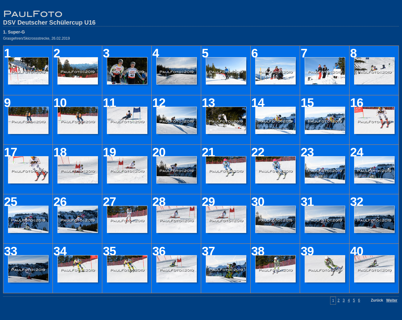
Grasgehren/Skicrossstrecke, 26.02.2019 (36, 38)
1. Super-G (14, 32)
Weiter (391, 300)
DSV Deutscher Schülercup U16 (49, 22)
